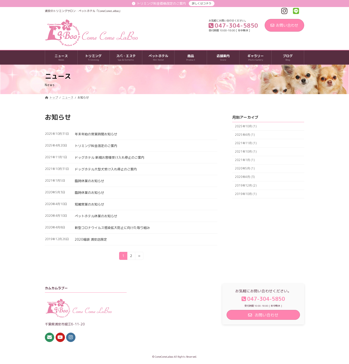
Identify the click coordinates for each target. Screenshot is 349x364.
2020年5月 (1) (245, 169)
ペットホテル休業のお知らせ (96, 216)
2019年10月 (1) (246, 194)
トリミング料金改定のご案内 (96, 145)
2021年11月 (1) (246, 143)
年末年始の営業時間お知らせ (96, 134)
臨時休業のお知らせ (89, 181)
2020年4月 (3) (245, 177)
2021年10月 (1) (246, 152)
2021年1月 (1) (245, 160)
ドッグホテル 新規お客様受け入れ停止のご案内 (109, 157)
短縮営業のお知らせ (89, 204)
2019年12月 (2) (246, 186)
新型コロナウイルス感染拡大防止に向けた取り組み (112, 227)
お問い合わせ (284, 25)
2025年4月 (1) (245, 135)
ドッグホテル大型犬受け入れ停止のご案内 (106, 169)
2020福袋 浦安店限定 (91, 239)
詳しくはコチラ (201, 3)
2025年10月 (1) (246, 126)
